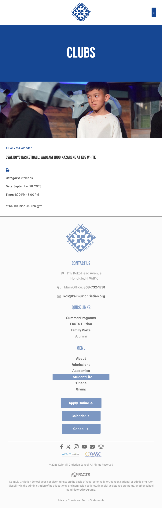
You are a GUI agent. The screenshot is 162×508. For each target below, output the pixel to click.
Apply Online (81, 403)
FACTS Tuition (81, 324)
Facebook (61, 446)
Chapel (81, 429)
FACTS (101, 446)
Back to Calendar (19, 148)
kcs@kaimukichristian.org (84, 296)
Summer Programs (81, 318)
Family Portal (81, 330)
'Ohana (81, 383)
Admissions (81, 365)
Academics (81, 371)
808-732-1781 (94, 287)
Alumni (81, 336)
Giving (81, 389)
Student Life (82, 377)
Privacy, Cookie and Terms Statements (81, 500)
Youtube (84, 446)
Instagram (76, 446)
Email (92, 446)
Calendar (81, 416)
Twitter (68, 446)
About (81, 359)
